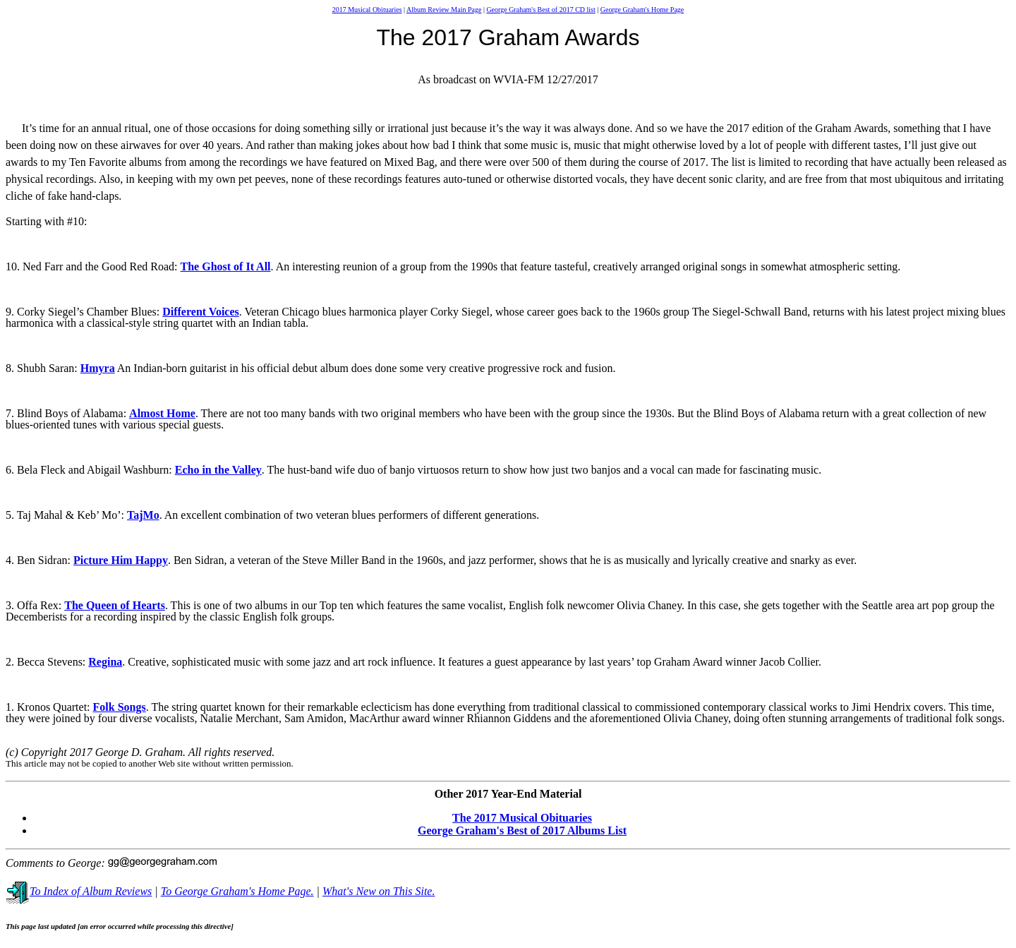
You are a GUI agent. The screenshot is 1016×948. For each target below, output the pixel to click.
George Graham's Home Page (642, 9)
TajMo (143, 515)
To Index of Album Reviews (79, 891)
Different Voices (200, 312)
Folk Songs (119, 707)
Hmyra (97, 368)
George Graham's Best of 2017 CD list (540, 9)
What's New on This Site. (378, 891)
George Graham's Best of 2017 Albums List (522, 830)
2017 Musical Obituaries (367, 9)
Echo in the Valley (218, 470)
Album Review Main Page (443, 9)
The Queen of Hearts (114, 605)
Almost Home (162, 413)
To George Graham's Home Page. (237, 891)
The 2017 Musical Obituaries (522, 818)
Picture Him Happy (120, 560)
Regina (105, 662)
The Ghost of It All (226, 266)
